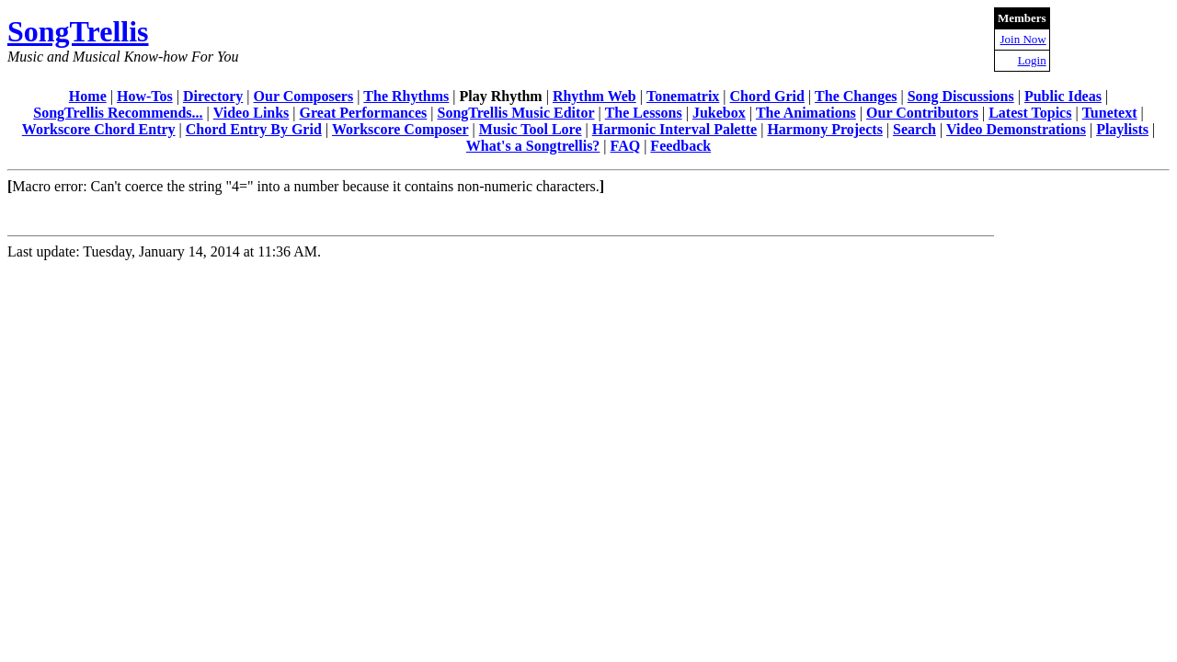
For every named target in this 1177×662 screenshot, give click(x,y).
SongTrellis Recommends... (117, 112)
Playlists (1122, 129)
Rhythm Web (594, 96)
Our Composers (304, 96)
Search (914, 129)
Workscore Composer (400, 129)
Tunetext (1109, 112)
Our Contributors (922, 112)
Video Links (251, 112)
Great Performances (364, 112)
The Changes (856, 96)
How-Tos (145, 96)
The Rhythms (406, 96)
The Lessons (643, 112)
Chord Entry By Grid (254, 129)
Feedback (680, 146)
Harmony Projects (824, 129)
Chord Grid (767, 96)
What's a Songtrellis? (533, 146)
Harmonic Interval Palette (675, 129)
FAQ (626, 146)
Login (1032, 60)
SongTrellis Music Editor (516, 112)
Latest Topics (1029, 112)
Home (88, 96)
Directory (213, 96)
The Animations (806, 112)
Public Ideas (1063, 96)
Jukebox (719, 112)
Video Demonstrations (1016, 129)
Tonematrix (682, 96)
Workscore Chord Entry (99, 129)
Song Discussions (961, 96)
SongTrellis (78, 31)
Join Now (1023, 39)
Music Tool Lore (530, 129)
